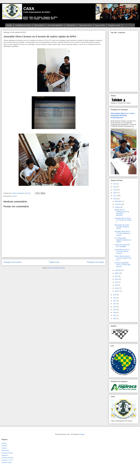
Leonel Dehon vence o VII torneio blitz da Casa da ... (122, 251)
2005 (115, 318)
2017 (115, 195)
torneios (14, 196)
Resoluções (5, 450)
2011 (115, 303)
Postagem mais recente (12, 262)
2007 (115, 315)
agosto (117, 273)
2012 (115, 301)
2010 (115, 307)
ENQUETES (70, 25)
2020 (115, 187)
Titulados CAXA (114, 25)
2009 (115, 309)
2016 (115, 199)
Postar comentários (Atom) (56, 268)
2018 (115, 193)
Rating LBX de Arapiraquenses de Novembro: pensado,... (122, 212)
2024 (115, 184)
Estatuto (4, 448)
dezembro (118, 201)
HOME (9, 25)
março (117, 288)
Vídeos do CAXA (85, 25)
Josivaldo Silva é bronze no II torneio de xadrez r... (123, 220)
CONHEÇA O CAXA (23, 25)
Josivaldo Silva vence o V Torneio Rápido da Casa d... (122, 233)
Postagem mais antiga (95, 262)
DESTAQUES (39, 25)
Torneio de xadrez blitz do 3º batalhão (122, 245)
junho (117, 279)
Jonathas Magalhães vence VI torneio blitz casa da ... (122, 264)
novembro (118, 204)
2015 (115, 295)
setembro (118, 270)
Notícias (4, 443)
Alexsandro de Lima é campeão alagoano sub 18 (122, 226)
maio (117, 282)
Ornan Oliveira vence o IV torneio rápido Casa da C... (123, 258)
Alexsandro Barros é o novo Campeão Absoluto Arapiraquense (123, 115)
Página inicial (54, 262)
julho (116, 276)
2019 (115, 190)
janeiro (117, 291)
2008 (115, 312)
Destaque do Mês (7, 453)
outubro (117, 207)
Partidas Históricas (7, 458)
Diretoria (4, 445)
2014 (115, 298)
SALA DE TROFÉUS (55, 25)
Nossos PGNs (100, 25)
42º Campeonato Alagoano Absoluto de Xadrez (123, 240)
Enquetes (5, 455)
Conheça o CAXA (7, 460)
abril (116, 285)
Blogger (82, 434)
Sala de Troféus (7, 462)
